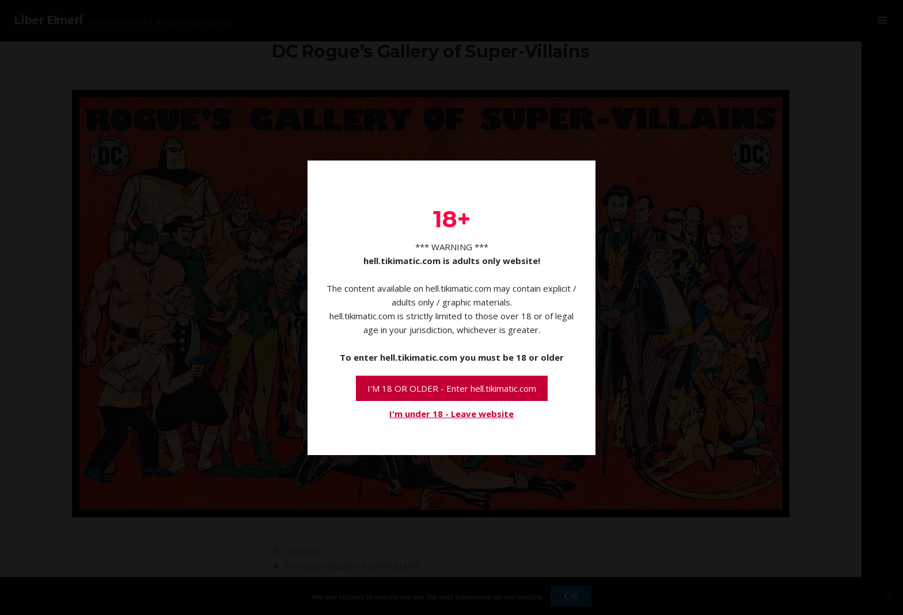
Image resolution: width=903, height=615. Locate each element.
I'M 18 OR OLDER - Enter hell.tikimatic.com (451, 388)
